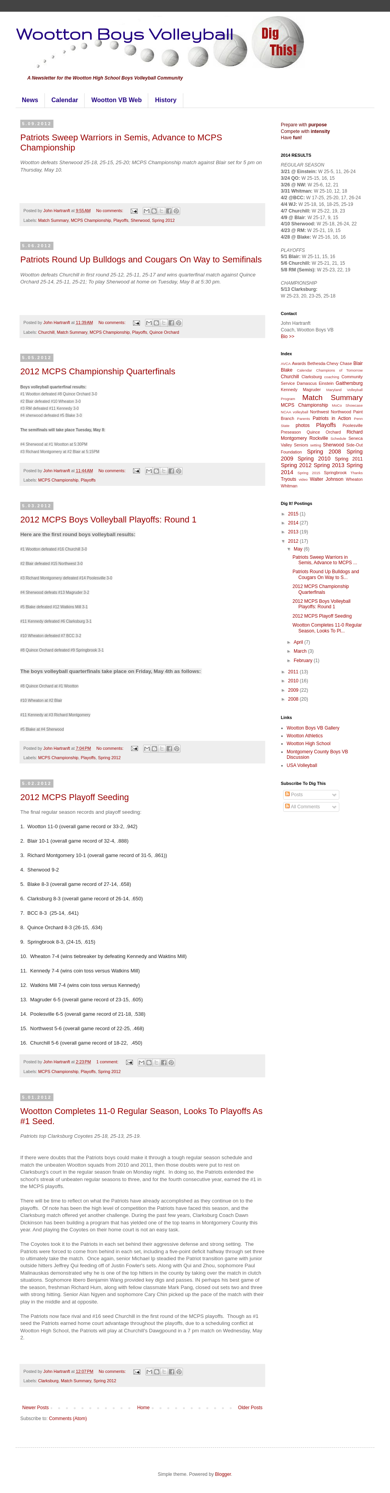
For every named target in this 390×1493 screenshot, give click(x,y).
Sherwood (140, 220)
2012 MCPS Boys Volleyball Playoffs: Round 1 (108, 519)
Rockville (318, 438)
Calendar (64, 100)
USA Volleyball (302, 765)
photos (303, 425)
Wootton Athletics (305, 736)
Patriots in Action (332, 418)
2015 (294, 514)
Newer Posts (35, 1407)
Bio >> (287, 336)
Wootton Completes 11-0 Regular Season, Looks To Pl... (327, 627)
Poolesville (352, 425)
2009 (294, 690)
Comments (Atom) (68, 1418)
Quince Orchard (164, 332)
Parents (303, 418)
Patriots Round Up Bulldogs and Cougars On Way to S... (325, 574)
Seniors (301, 445)
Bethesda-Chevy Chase (329, 363)
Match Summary (53, 220)
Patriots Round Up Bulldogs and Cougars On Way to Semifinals (141, 259)
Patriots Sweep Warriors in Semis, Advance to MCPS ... (324, 559)
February (304, 660)
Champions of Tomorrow (339, 370)
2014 (294, 523)
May (299, 549)
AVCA (286, 363)
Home (143, 1407)
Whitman (289, 485)
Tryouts (288, 479)
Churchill (46, 332)
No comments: (110, 210)
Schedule (338, 438)
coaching (331, 377)
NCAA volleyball (294, 412)
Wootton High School (309, 743)
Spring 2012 (163, 220)
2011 (294, 672)
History (165, 100)
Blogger (223, 1474)
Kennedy (289, 389)
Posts (294, 794)
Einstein (326, 383)
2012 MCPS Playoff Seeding (74, 797)
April (299, 642)
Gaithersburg (349, 383)
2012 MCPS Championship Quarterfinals (97, 371)
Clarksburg (48, 1380)
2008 (294, 699)
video (303, 479)
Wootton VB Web (116, 100)
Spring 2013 (329, 465)
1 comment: (107, 1061)
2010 (294, 681)
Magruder (312, 389)
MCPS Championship (91, 220)
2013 (294, 532)
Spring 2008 (324, 451)
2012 (294, 541)
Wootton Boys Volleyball (124, 33)
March (301, 651)
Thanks (357, 473)
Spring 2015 (309, 473)
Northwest (319, 411)
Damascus (307, 383)
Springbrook (335, 472)
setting (315, 445)
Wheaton (354, 479)
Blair (358, 363)
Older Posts (250, 1407)
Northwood (341, 411)
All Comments (302, 806)
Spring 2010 (314, 458)
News (30, 100)
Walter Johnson (327, 479)
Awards (299, 363)
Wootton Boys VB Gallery (313, 728)
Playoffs (120, 220)
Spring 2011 (349, 459)
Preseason (291, 432)
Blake (286, 370)
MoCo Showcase (347, 405)
